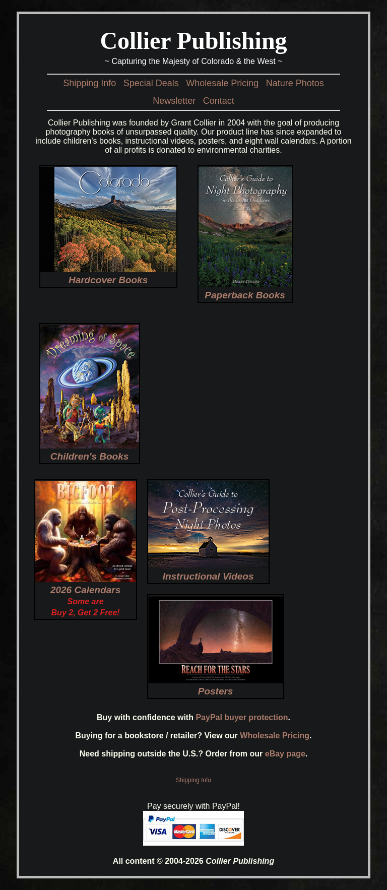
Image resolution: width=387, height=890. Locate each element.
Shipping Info (89, 83)
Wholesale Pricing (222, 83)
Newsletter (174, 101)
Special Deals (151, 83)
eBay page (285, 753)
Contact (218, 101)
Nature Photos (295, 83)
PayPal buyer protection (242, 717)
